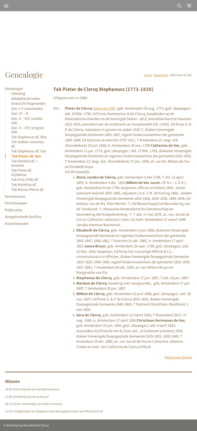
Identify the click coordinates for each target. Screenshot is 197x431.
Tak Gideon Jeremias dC (27, 143)
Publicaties (13, 209)
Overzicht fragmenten (28, 103)
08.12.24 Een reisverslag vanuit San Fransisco (34, 404)
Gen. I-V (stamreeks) (27, 108)
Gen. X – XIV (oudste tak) (26, 120)
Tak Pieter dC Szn (26, 156)
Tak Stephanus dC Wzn (29, 136)
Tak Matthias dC (24, 184)
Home (148, 75)
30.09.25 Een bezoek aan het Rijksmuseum (32, 389)
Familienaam (15, 196)
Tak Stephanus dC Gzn (28, 151)
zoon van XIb (104, 108)
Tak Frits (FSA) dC (25, 179)
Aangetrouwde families (23, 216)
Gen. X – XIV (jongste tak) (27, 129)
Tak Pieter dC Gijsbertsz (21, 172)
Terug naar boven (178, 357)
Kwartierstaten (17, 223)
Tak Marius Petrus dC (27, 189)
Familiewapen (16, 203)
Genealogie (161, 75)
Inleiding (18, 93)
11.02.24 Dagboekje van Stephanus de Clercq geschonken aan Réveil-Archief (54, 411)
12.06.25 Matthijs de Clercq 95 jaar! (27, 396)
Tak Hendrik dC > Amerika (24, 163)
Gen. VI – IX (20, 113)
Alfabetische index (25, 98)
